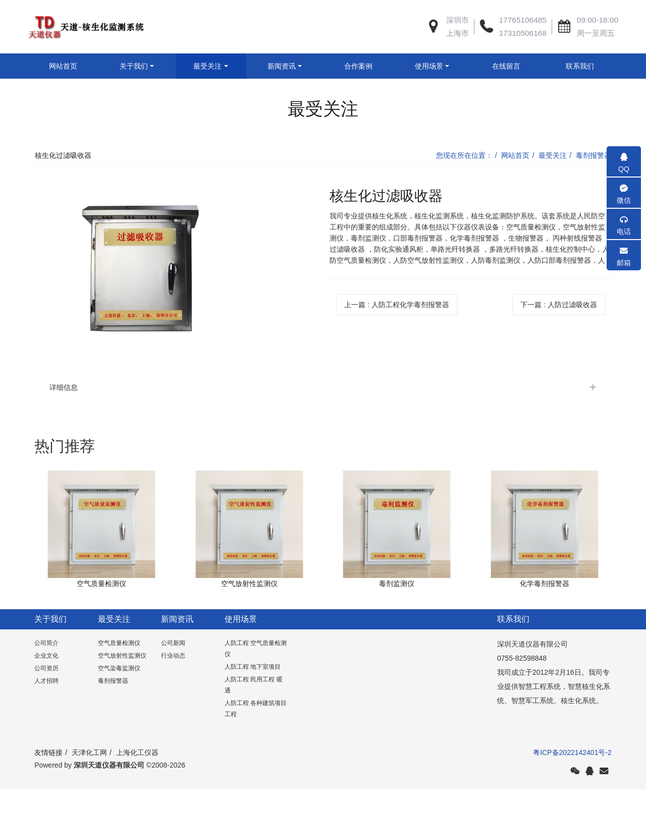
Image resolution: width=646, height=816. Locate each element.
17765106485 (523, 20)
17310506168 (523, 33)
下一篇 (558, 330)
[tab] (323, 412)
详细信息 (63, 413)
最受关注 (553, 181)
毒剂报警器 (593, 181)
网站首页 (63, 66)
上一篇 (396, 330)
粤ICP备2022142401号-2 (572, 778)
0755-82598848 (522, 683)
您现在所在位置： (464, 181)
